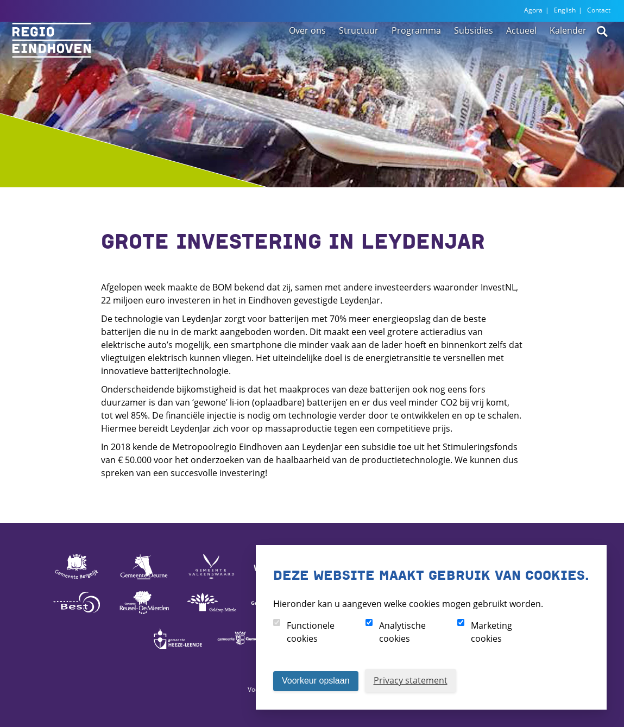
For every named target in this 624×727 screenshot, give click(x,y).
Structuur (359, 55)
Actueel (521, 55)
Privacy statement (410, 680)
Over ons (307, 55)
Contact (598, 10)
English (565, 10)
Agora (533, 10)
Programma (416, 55)
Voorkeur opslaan (316, 680)
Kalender (568, 55)
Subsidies (473, 55)
